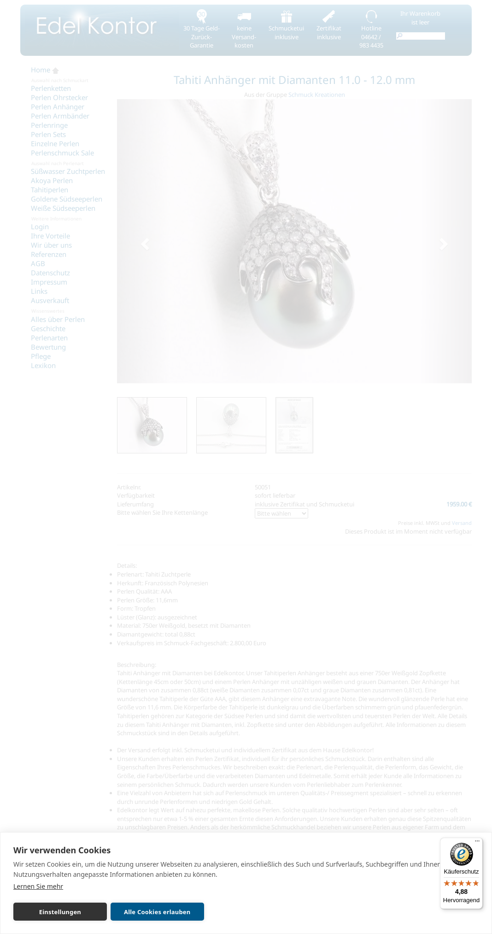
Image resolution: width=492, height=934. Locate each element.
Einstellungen (59, 912)
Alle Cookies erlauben (153, 912)
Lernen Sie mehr (38, 886)
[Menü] (477, 843)
